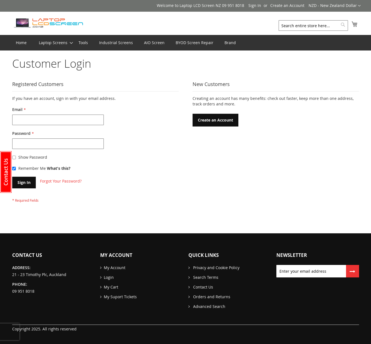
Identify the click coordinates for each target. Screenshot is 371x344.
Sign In (254, 5)
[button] (335, 6)
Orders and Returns (211, 296)
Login (109, 277)
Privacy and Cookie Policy (215, 267)
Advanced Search (208, 306)
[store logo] (48, 23)
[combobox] (313, 25)
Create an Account (287, 5)
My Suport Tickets (120, 296)
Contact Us (202, 287)
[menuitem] (53, 42)
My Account (114, 267)
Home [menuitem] (21, 42)
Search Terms (205, 277)
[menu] (185, 42)
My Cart (111, 287)
